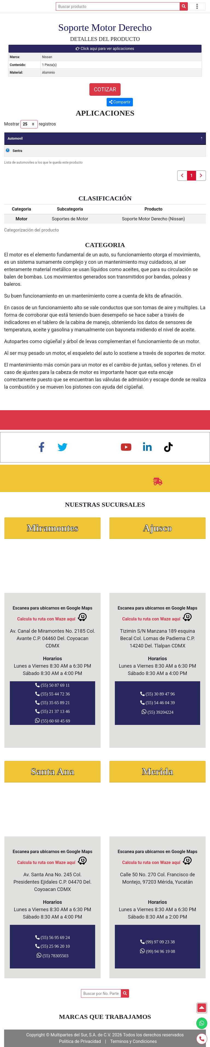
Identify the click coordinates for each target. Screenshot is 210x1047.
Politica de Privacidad (80, 1041)
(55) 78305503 (53, 955)
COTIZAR (105, 89)
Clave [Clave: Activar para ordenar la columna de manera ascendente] (143, 138)
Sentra (17, 151)
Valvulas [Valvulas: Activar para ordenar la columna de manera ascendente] (166, 138)
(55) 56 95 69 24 (52, 937)
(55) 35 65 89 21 (52, 702)
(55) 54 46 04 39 (157, 702)
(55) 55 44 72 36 (52, 693)
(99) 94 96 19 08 (157, 951)
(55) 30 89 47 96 (157, 693)
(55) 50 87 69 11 (52, 685)
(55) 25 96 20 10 (52, 946)
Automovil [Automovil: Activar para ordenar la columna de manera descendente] (15, 138)
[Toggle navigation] (197, 6)
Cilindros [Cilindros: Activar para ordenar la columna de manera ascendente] (190, 138)
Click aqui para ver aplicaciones (105, 48)
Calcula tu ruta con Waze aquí (52, 617)
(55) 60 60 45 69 (52, 720)
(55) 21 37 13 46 (52, 711)
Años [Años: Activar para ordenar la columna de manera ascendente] (38, 138)
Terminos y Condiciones (133, 1041)
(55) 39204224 (158, 712)
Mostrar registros (30, 124)
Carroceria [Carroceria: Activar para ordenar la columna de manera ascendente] (99, 138)
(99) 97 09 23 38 (157, 941)
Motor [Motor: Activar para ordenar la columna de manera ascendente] (123, 138)
